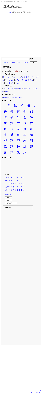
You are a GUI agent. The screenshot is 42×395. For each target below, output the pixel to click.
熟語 (20, 62)
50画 (6, 91)
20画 (16, 88)
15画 (12, 88)
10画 (7, 88)
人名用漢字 (13, 97)
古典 (26, 62)
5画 (4, 88)
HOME (3, 12)
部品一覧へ (8, 194)
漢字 (6, 62)
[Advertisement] (21, 35)
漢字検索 (8, 12)
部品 (13, 62)
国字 (20, 97)
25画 (20, 88)
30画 (24, 88)
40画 (32, 88)
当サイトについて (35, 392)
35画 (28, 88)
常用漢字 (6, 97)
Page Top (39, 390)
